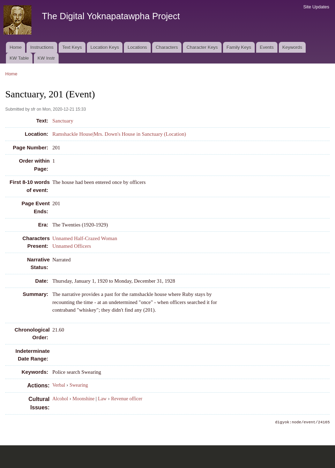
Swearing (78, 385)
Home (15, 47)
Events (267, 47)
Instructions (41, 47)
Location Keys (104, 47)
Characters (167, 47)
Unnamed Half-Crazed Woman (84, 238)
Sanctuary (62, 121)
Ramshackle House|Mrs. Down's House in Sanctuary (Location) (119, 134)
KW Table (19, 58)
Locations (137, 47)
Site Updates (316, 6)
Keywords (292, 47)
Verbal (58, 385)
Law (102, 398)
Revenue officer (126, 398)
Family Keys (238, 47)
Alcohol (60, 398)
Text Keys (72, 47)
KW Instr (46, 58)
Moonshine (84, 398)
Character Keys (202, 47)
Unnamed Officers (71, 246)
